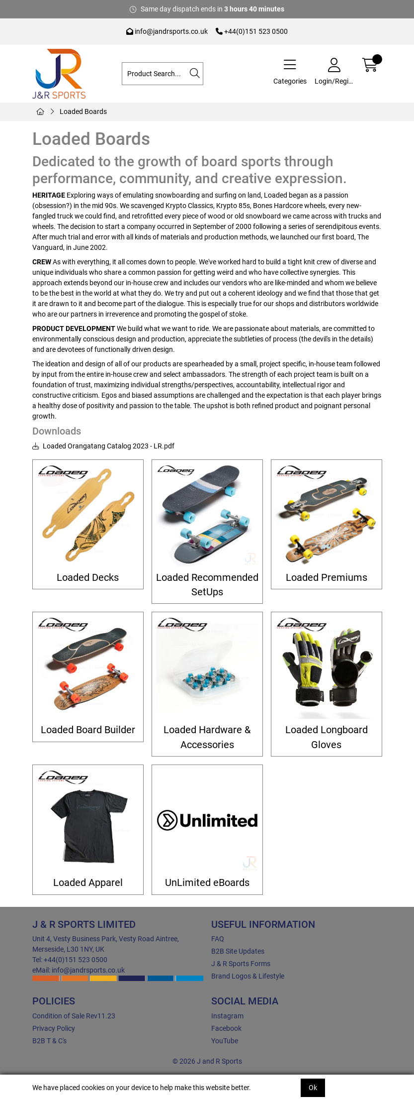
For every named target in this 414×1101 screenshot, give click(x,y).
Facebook (226, 1028)
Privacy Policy (53, 1028)
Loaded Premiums (326, 577)
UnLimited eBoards (207, 882)
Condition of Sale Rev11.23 (73, 1016)
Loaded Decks (88, 577)
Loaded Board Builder (88, 730)
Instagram (227, 1016)
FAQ (217, 939)
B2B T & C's (49, 1041)
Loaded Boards (83, 111)
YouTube (224, 1041)
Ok (313, 1088)
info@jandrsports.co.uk (167, 31)
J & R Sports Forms (240, 964)
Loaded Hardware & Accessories (207, 737)
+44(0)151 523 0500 (252, 31)
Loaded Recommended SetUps (207, 585)
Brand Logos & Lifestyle (247, 976)
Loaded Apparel (88, 882)
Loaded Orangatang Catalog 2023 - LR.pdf (103, 446)
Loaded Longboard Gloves (326, 737)
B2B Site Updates (237, 951)
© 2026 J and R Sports (207, 1061)
